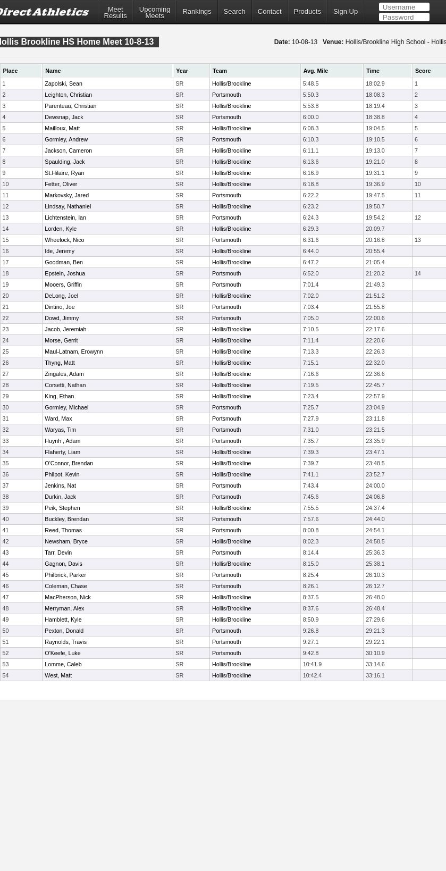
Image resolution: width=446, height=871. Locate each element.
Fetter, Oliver (61, 184)
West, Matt (58, 675)
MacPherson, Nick (67, 597)
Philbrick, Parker (65, 575)
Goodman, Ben (64, 262)
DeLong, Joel (61, 295)
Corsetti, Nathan (65, 385)
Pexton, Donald (64, 630)
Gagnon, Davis (63, 563)
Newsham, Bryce (66, 541)
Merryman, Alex (64, 608)
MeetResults (115, 12)
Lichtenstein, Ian (65, 217)
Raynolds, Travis (66, 642)
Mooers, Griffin (63, 284)
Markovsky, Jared (67, 195)
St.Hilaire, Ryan (64, 173)
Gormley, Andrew (66, 139)
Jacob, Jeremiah (65, 329)
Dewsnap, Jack (64, 117)
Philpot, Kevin (62, 474)
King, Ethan (59, 396)
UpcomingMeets (155, 12)
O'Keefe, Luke (62, 653)
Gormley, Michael (66, 407)
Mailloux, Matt (62, 128)
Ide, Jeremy (59, 251)
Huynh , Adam (62, 441)
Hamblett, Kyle (63, 619)
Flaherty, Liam (62, 452)
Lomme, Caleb (63, 664)
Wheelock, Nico (64, 240)
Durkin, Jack (60, 496)
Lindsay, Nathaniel (68, 206)
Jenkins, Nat (60, 485)
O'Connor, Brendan (69, 463)
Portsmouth (226, 94)
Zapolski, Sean (63, 83)
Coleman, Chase (66, 586)
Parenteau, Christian (70, 106)
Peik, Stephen (62, 508)
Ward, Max (58, 418)
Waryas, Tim (60, 429)
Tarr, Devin (58, 552)
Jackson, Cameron (68, 150)
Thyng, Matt (59, 362)
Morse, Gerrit (61, 340)
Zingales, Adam (64, 374)
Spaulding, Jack (65, 161)
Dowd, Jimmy (62, 318)
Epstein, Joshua (65, 273)
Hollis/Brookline (231, 83)
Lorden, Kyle (61, 228)
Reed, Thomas (63, 530)
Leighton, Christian (68, 94)
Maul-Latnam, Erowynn (74, 351)
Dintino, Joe (59, 307)
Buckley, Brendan (67, 519)
